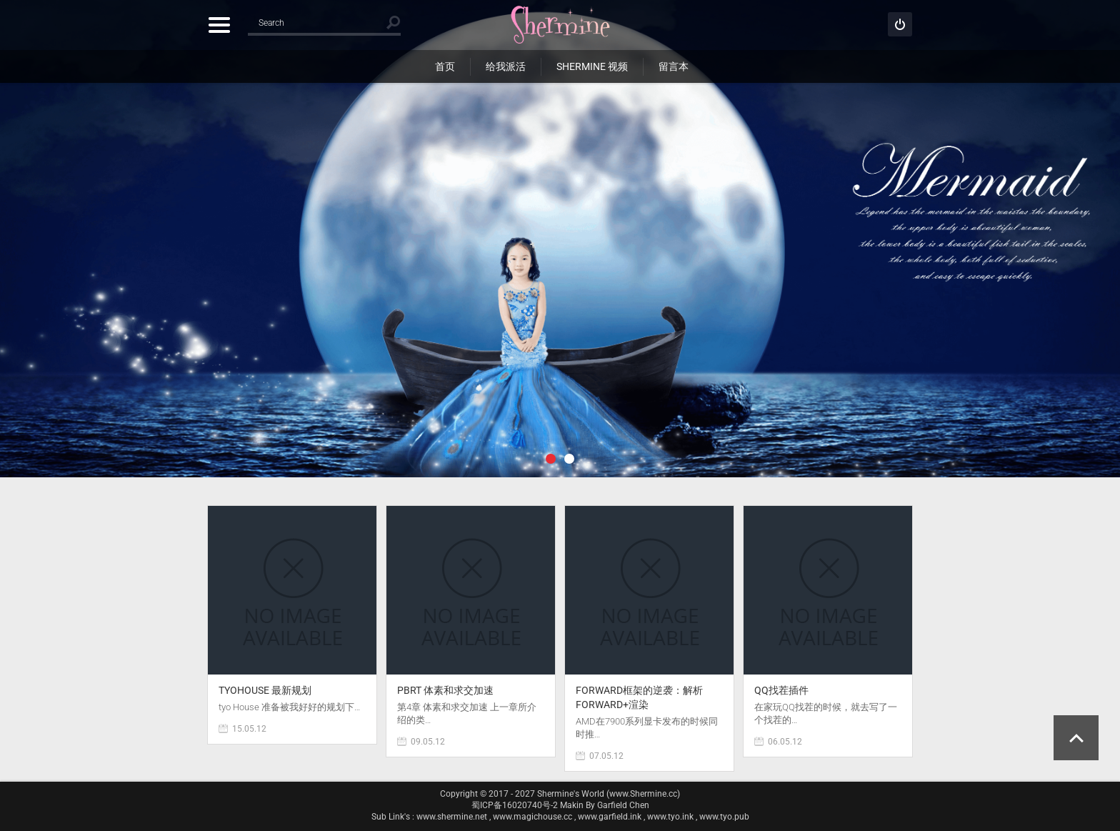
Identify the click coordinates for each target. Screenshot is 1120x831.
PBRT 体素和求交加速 (445, 690)
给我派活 (506, 66)
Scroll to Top (1076, 737)
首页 (445, 66)
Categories (219, 25)
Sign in (900, 24)
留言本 (674, 66)
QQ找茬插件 (781, 690)
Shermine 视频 (592, 66)
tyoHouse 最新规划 (265, 690)
